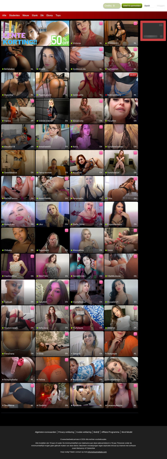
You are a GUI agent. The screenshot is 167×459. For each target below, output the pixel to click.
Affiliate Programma (110, 432)
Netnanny (81, 448)
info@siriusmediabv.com (97, 452)
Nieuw (26, 15)
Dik (42, 15)
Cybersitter (91, 448)
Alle (4, 15)
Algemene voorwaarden (45, 432)
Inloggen (161, 6)
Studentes (14, 15)
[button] (149, 5)
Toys (58, 15)
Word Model (127, 432)
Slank (35, 15)
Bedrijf (96, 432)
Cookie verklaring (83, 432)
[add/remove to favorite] (72, 23)
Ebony (49, 15)
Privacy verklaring (66, 432)
